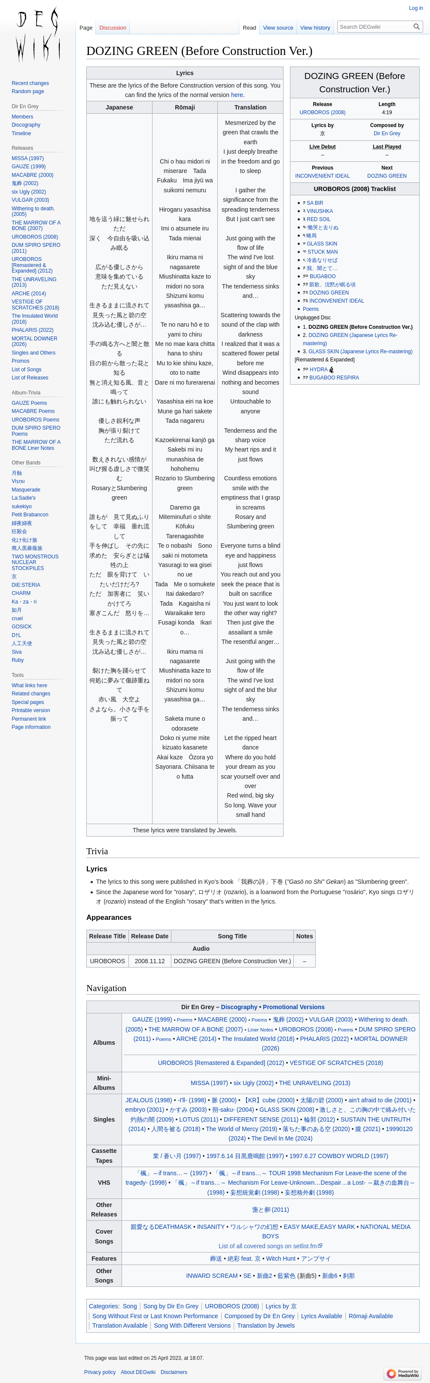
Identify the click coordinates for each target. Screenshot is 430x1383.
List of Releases (30, 378)
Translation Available (119, 1325)
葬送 (216, 1258)
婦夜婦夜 (22, 523)
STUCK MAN (323, 252)
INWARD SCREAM (212, 1275)
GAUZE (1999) (152, 1019)
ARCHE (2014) (197, 1038)
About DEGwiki (138, 1372)
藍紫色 (287, 1275)
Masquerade (26, 490)
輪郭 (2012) (319, 1119)
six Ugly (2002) (254, 1083)
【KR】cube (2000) (268, 1100)
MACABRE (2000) (222, 1019)
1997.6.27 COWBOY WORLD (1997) (339, 1155)
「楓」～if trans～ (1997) (170, 1173)
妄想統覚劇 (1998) (254, 1192)
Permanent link (29, 719)
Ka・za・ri (24, 602)
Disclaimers (174, 1372)
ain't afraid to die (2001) (380, 1100)
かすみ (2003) (188, 1109)
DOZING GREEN (387, 176)
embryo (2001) (144, 1109)
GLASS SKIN (322, 244)
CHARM (21, 593)
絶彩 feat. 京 (244, 1258)
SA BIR (315, 203)
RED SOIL (319, 219)
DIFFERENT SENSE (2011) (261, 1119)
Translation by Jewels (266, 1325)
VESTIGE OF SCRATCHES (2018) (336, 1062)
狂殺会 (19, 531)
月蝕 (17, 473)
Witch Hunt (280, 1258)
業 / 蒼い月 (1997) (177, 1155)
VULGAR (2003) (331, 1019)
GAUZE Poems (29, 403)
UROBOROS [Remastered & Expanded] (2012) (221, 1062)
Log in (416, 8)
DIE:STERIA (26, 585)
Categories (103, 1306)
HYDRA (318, 370)
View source (278, 27)
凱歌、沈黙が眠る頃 (332, 285)
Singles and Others (33, 353)
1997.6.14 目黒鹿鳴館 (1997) (245, 1155)
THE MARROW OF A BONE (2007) (195, 1029)
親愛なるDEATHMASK (161, 1226)
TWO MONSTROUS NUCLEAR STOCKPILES (35, 562)
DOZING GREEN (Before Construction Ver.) (360, 327)
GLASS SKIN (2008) (286, 1109)
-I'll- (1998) (191, 1100)
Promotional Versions (294, 1007)
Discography (239, 1007)
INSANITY (211, 1226)
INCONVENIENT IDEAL (322, 176)
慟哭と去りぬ (323, 227)
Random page (28, 91)
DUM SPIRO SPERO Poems (36, 431)
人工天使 (22, 643)
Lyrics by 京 (281, 1306)
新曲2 (264, 1275)
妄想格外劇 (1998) (309, 1192)
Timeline (21, 133)
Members (22, 117)
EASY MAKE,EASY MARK (319, 1226)
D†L (16, 635)
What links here (29, 685)
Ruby (18, 660)
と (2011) (270, 1209)
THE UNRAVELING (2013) (315, 1083)
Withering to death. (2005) (33, 212)
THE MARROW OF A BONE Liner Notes (36, 445)
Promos (20, 361)
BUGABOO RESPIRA (334, 378)
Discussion (112, 27)
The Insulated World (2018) (258, 1038)
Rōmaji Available (371, 1316)
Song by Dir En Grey (170, 1306)
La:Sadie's (24, 498)
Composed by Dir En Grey (260, 1316)
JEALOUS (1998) (149, 1100)
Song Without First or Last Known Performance (155, 1316)
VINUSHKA (320, 211)
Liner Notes (261, 1029)
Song (130, 1306)
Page (85, 27)
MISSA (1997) (209, 1083)
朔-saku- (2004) (233, 1109)
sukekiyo (22, 506)
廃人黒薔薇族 (27, 548)
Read (249, 27)
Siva (16, 652)
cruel (17, 619)
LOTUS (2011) (198, 1119)
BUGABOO (322, 276)
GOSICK (22, 627)
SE (247, 1275)
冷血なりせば (322, 260)
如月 (17, 610)
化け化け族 (24, 540)
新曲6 (330, 1275)
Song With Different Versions (192, 1325)
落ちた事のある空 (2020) (316, 1128)
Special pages (28, 702)
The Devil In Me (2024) (281, 1138)
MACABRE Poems (33, 411)
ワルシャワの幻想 (254, 1226)
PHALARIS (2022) (324, 1038)
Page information (31, 727)
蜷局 (311, 236)
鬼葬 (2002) (288, 1019)
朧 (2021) (367, 1128)
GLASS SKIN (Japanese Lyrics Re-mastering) (360, 352)
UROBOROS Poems (35, 420)
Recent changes (30, 83)
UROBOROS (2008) (322, 112)
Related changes (31, 694)
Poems (311, 309)
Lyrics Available (321, 1316)
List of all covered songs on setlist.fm (268, 1246)
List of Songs (26, 370)
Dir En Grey (387, 133)
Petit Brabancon (30, 515)
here (237, 94)
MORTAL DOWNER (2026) (34, 342)
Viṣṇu (18, 481)
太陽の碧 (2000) (321, 1100)
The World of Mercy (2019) (241, 1128)
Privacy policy (100, 1372)
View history (315, 27)
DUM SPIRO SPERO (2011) (36, 248)
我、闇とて (322, 268)
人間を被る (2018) (175, 1128)
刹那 (349, 1275)
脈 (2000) (224, 1100)
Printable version (31, 710)
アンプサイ (316, 1258)
